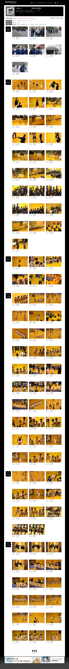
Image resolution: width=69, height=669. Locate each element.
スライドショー (30, 20)
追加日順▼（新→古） (43, 24)
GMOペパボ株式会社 (62, 3)
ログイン (52, 2)
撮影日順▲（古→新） (16, 24)
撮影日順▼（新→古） (25, 24)
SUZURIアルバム (11, 2)
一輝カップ (19, 8)
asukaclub (14, 22)
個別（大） (25, 20)
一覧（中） (20, 20)
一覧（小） (15, 20)
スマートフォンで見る (36, 8)
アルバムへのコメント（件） (57, 18)
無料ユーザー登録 (35, 2)
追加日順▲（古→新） (34, 24)
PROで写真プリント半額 (44, 2)
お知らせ (57, 2)
